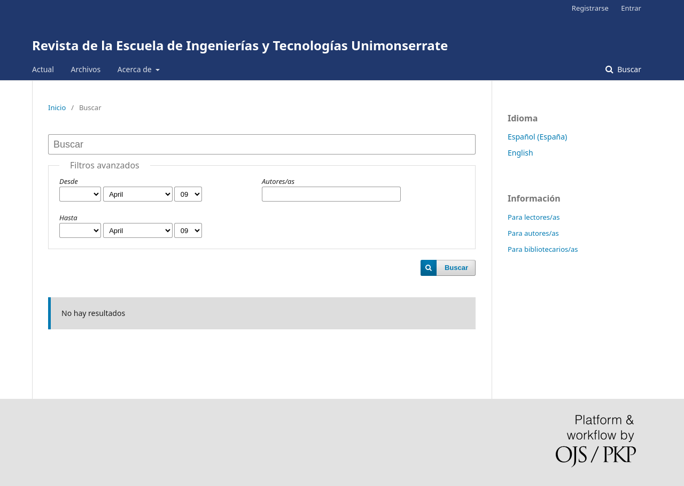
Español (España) (537, 137)
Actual (43, 69)
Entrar (631, 8)
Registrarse (590, 8)
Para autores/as (533, 233)
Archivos (85, 69)
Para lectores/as (533, 217)
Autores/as (278, 181)
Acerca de (135, 69)
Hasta (68, 217)
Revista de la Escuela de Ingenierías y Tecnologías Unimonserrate (240, 45)
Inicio (57, 107)
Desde (68, 181)
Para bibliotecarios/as (543, 249)
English (520, 153)
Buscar (628, 69)
